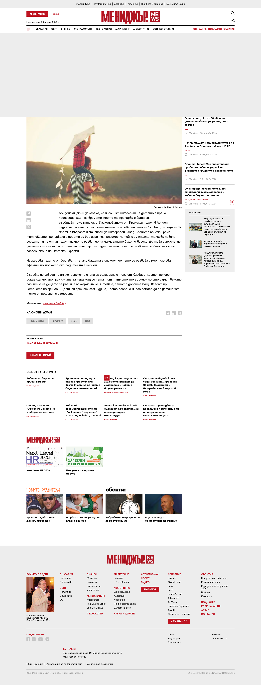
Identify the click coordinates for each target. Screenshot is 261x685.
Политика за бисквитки (99, 664)
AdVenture (173, 598)
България (41, 29)
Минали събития (210, 582)
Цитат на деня (122, 608)
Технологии (104, 29)
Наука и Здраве (38, 83)
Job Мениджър (95, 608)
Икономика (93, 590)
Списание (200, 29)
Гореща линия (211, 606)
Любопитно (141, 29)
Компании (92, 582)
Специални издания (179, 614)
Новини (205, 592)
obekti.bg (119, 3)
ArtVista (172, 602)
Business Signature (178, 606)
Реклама (118, 578)
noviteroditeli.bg (102, 3)
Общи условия (34, 664)
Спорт (145, 578)
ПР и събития (121, 582)
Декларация (174, 642)
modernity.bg (83, 3)
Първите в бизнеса (152, 3)
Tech (170, 590)
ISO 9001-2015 (219, 638)
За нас (171, 634)
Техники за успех (96, 604)
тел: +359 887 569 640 (74, 657)
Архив (171, 610)
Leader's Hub (175, 594)
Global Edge (174, 582)
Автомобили (149, 574)
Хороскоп (119, 600)
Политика (65, 578)
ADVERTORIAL (195, 213)
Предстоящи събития (214, 578)
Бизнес (65, 29)
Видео (145, 582)
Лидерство (93, 600)
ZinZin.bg (133, 3)
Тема (170, 586)
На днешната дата (125, 604)
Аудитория (174, 638)
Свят (54, 29)
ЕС (61, 600)
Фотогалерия (122, 592)
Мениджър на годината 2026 (214, 587)
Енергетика (94, 586)
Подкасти (215, 29)
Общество (66, 582)
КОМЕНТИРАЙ (40, 355)
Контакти (208, 614)
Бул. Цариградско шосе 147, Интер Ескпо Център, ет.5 (92, 653)
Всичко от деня (163, 29)
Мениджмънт (83, 29)
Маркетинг (122, 29)
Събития (229, 29)
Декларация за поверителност (64, 664)
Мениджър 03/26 (175, 3)
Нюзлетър (150, 589)
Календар (206, 596)
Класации (119, 596)
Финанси (92, 578)
